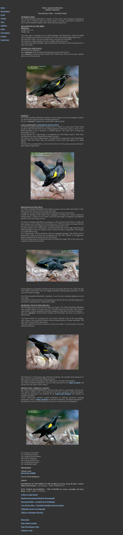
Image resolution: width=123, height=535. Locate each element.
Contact (3, 36)
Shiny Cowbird (74, 383)
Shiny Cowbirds (42, 399)
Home (3, 8)
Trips (2, 22)
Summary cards (26, 530)
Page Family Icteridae (29, 523)
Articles (3, 18)
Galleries (4, 26)
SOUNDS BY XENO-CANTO (48, 125)
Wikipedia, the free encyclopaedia (33, 509)
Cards (3, 15)
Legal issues (5, 40)
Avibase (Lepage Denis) (29, 495)
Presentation (5, 11)
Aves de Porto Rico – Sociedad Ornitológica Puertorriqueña (42, 505)
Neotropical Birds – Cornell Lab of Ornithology (38, 502)
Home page (25, 520)
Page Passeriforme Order (30, 527)
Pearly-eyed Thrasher (63, 394)
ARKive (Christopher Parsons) (32, 512)
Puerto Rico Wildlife (28, 473)
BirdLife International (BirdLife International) (38, 498)
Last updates (5, 33)
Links (3, 29)
